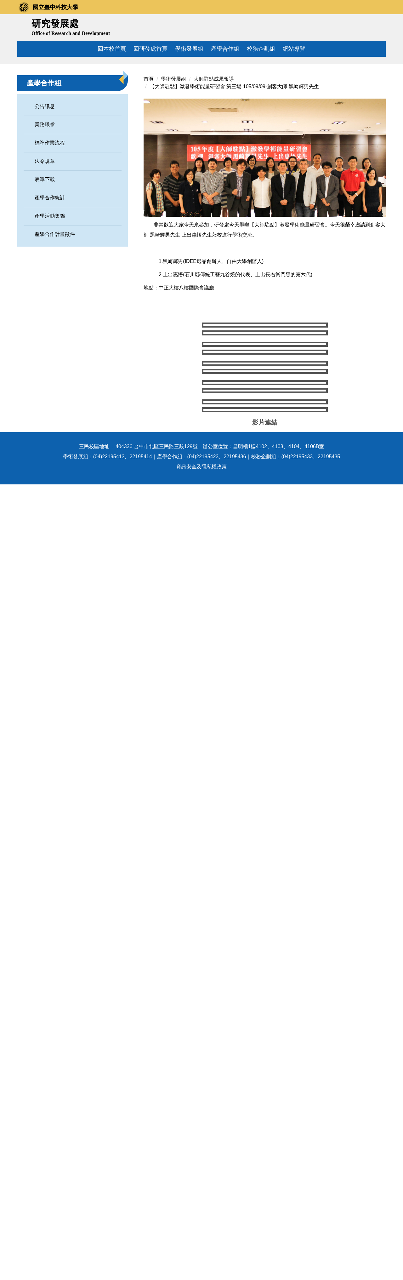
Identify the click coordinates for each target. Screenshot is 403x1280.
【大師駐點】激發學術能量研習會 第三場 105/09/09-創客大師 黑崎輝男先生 (234, 151)
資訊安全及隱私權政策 (201, 1262)
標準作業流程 (50, 207)
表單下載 (45, 244)
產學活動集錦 (50, 280)
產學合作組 (225, 49)
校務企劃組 (261, 49)
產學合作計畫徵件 (55, 298)
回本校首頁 (112, 49)
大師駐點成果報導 (216, 143)
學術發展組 (189, 49)
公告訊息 (45, 171)
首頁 (149, 143)
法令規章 (45, 225)
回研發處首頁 (150, 49)
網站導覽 (294, 49)
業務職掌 (45, 189)
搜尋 (378, 26)
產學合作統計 (50, 262)
